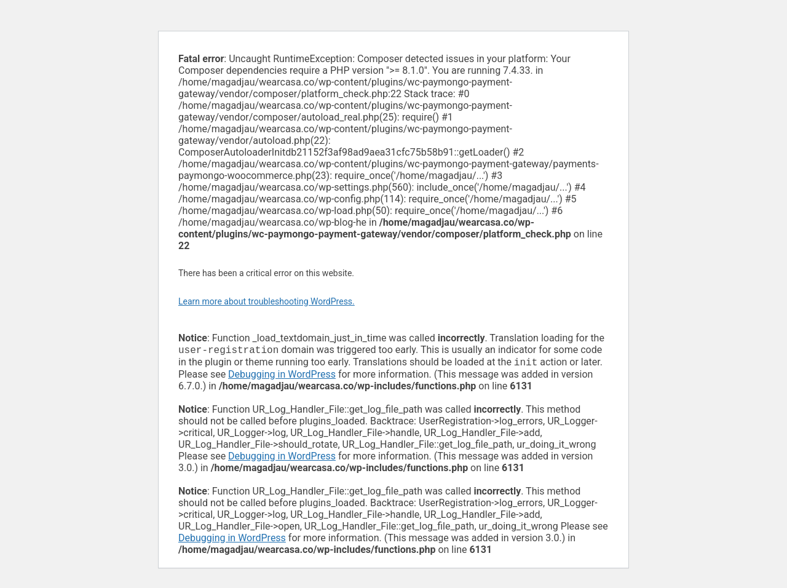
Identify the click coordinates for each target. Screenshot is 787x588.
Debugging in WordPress (282, 377)
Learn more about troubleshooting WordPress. (266, 301)
